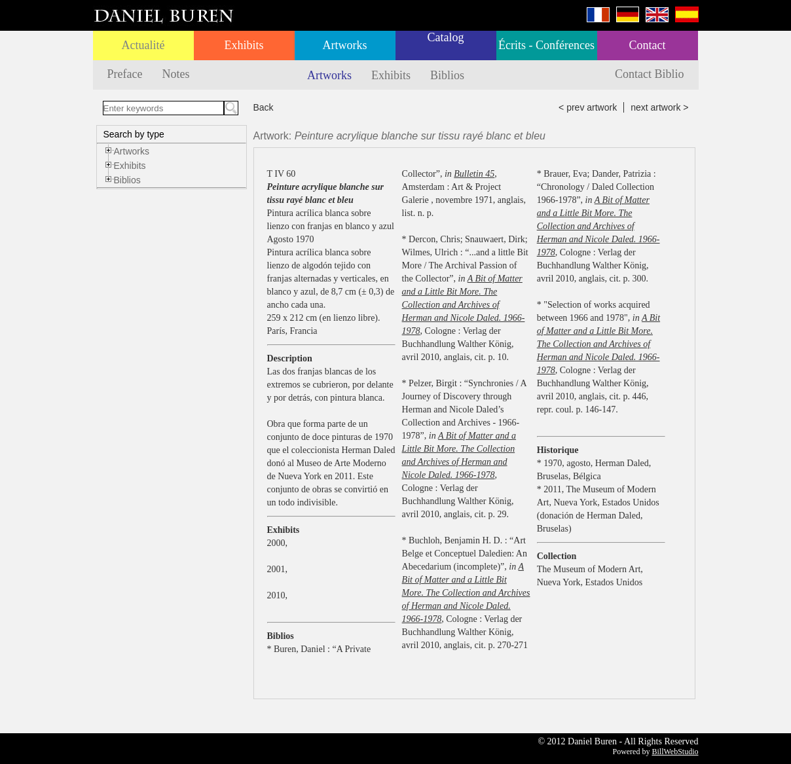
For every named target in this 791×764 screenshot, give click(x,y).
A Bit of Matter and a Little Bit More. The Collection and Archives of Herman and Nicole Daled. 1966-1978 (463, 305)
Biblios (447, 75)
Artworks (345, 45)
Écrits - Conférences (546, 45)
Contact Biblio (649, 74)
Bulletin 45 (474, 174)
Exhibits (243, 45)
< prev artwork (588, 107)
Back (263, 107)
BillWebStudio (675, 751)
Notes (175, 74)
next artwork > (659, 107)
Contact (647, 45)
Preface (125, 74)
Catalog (446, 37)
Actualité (143, 45)
